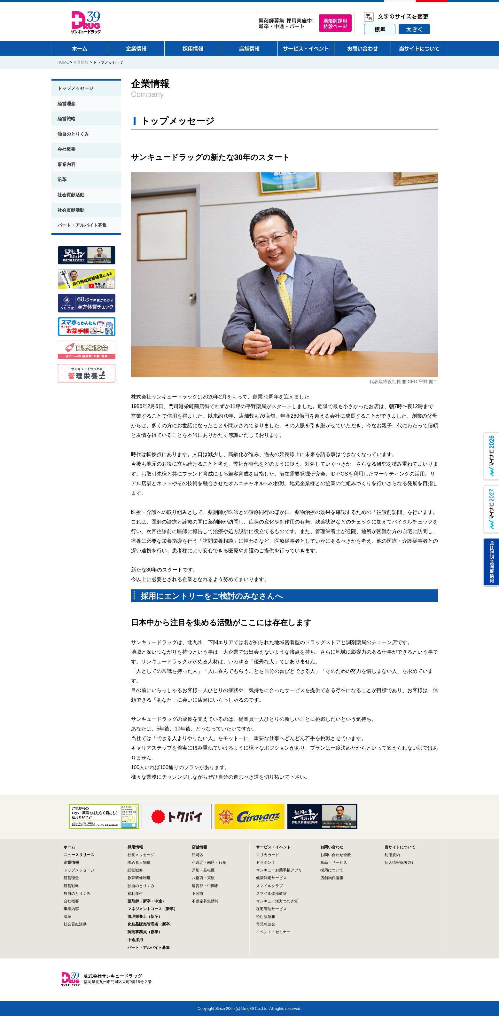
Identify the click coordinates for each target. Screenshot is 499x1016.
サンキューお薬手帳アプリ (279, 870)
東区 (211, 878)
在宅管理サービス (271, 909)
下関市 (197, 893)
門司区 (197, 855)
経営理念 (66, 103)
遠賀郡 (197, 886)
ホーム (69, 847)
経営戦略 (66, 118)
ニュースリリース (79, 855)
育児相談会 (265, 924)
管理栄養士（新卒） (145, 916)
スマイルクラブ (269, 886)
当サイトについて (400, 847)
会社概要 (66, 149)
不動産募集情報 (205, 901)
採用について (331, 870)
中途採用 (135, 940)
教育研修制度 (139, 878)
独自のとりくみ (73, 134)
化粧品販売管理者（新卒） (151, 924)
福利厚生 (135, 893)
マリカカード (267, 855)
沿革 (62, 179)
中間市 (213, 886)
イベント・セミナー (273, 932)
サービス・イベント (273, 847)
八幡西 (197, 878)
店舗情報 (199, 847)
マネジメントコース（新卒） (152, 909)
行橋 (222, 862)
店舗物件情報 (331, 878)
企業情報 (81, 62)
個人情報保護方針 (400, 862)
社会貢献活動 (71, 194)
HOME (63, 62)
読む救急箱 (265, 916)
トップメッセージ (75, 88)
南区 (211, 862)
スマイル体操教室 (271, 893)
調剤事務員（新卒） (145, 932)
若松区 (209, 870)
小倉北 (197, 862)
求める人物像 (139, 862)
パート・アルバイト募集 (82, 225)
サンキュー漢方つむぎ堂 (277, 901)
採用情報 (135, 847)
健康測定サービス (271, 878)
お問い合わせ (331, 847)
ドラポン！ (265, 862)
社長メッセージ (141, 855)
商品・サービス (333, 862)
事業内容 (66, 164)
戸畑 (195, 870)
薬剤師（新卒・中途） (147, 901)
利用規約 (392, 855)
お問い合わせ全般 (335, 855)
